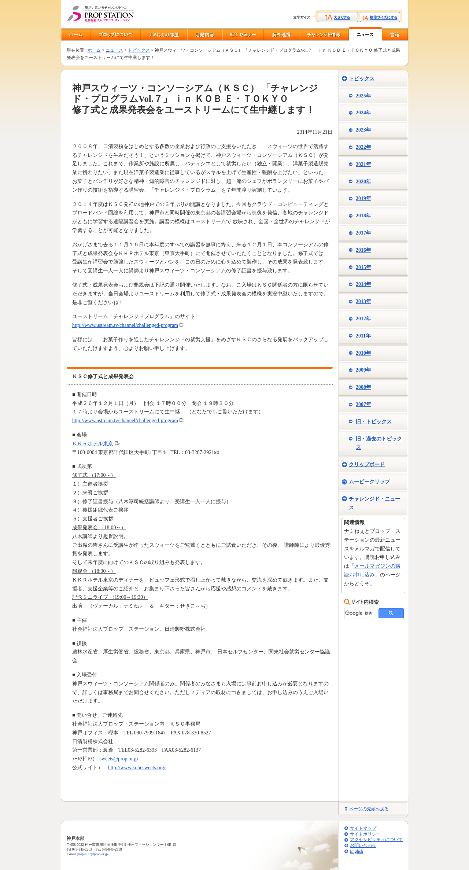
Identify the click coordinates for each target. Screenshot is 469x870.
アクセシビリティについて (376, 839)
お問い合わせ (363, 845)
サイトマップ (363, 828)
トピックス (139, 50)
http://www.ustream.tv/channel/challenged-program (125, 325)
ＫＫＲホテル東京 (92, 443)
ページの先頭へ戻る (369, 808)
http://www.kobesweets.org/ (137, 767)
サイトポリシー (365, 834)
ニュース (114, 50)
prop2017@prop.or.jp (92, 854)
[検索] (360, 613)
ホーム (94, 50)
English (356, 851)
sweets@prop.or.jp (119, 759)
